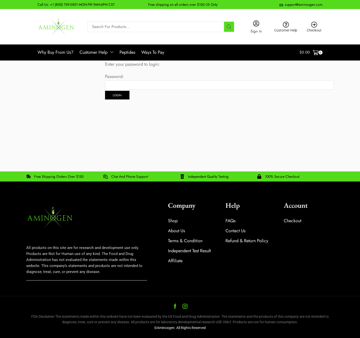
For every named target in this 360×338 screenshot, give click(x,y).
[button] (311, 52)
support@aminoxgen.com (303, 4)
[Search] (229, 27)
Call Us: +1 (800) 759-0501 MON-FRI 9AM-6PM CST (76, 4)
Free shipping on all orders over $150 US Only (183, 4)
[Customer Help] (286, 25)
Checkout (314, 30)
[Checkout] (314, 25)
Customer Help (285, 30)
